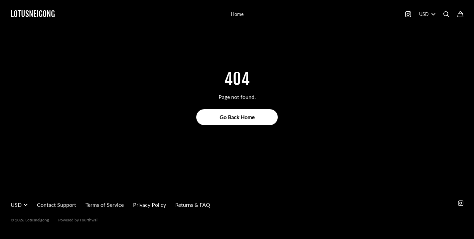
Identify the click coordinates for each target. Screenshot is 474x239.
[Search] (446, 14)
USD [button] (19, 204)
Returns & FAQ (192, 204)
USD (427, 14)
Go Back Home (237, 117)
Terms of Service (104, 204)
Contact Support (56, 204)
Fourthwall (89, 219)
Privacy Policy (149, 204)
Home (237, 14)
